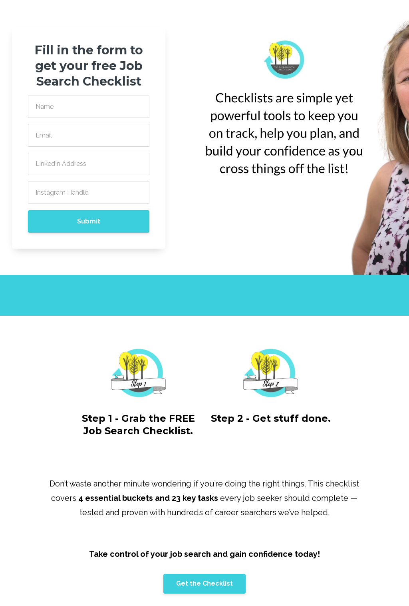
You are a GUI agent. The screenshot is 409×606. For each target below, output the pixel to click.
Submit (88, 221)
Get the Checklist (204, 583)
